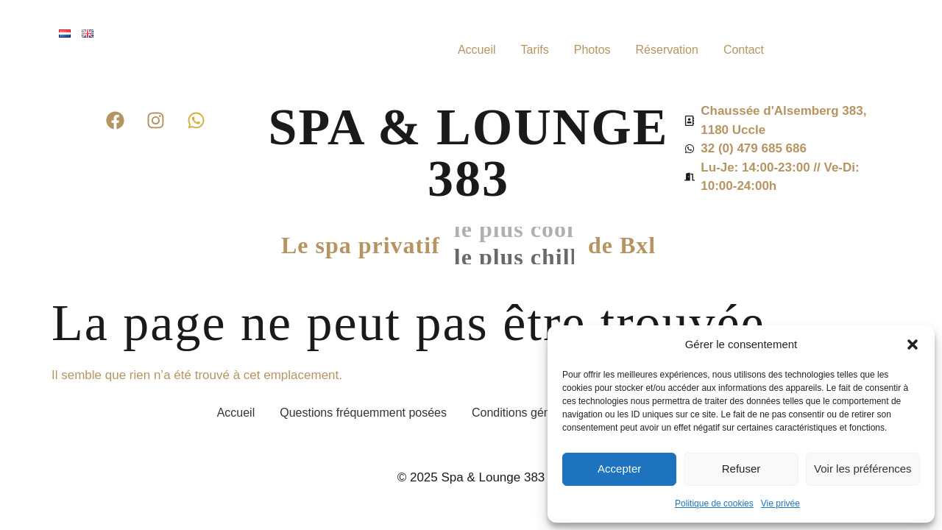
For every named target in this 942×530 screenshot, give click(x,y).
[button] (912, 344)
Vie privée (780, 503)
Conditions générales (527, 412)
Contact (743, 49)
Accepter (619, 468)
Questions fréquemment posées (363, 412)
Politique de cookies (714, 503)
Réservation (667, 49)
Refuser (741, 468)
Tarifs (534, 49)
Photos (592, 49)
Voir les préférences (863, 468)
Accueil (477, 49)
